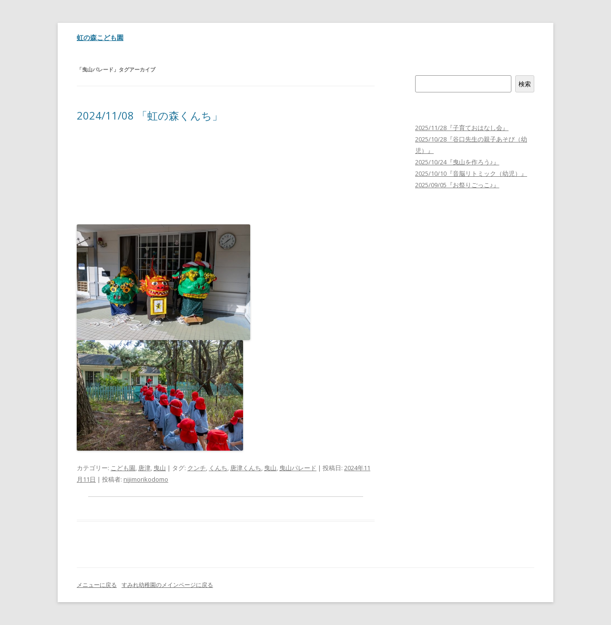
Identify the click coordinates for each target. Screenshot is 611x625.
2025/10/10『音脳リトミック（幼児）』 (471, 173)
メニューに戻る (97, 585)
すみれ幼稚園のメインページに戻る (167, 585)
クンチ (196, 468)
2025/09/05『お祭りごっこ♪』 (457, 185)
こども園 (123, 468)
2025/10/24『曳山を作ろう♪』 (457, 162)
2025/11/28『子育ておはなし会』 (462, 127)
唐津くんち (245, 468)
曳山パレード (297, 468)
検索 (421, 69)
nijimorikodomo (145, 479)
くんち (218, 468)
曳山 (159, 468)
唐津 (144, 468)
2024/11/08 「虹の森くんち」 (150, 115)
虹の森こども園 (100, 37)
